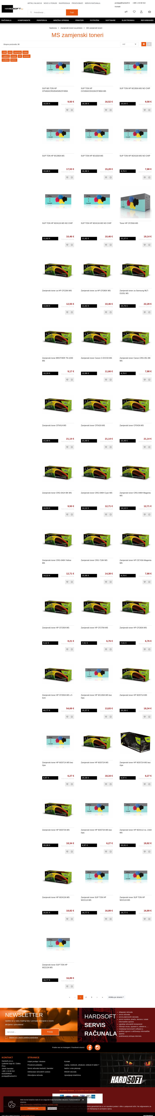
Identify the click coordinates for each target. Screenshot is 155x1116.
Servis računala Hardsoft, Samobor (40, 1068)
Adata (25, 52)
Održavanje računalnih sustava (39, 1072)
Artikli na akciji (35, 3)
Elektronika (128, 20)
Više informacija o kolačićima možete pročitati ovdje (39, 1104)
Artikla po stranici (116, 997)
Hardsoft (100, 1025)
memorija (17, 52)
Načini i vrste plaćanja (72, 1068)
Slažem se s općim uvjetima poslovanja (23, 1037)
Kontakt (117, 7)
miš (20, 56)
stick (10, 52)
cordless (6, 60)
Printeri (79, 20)
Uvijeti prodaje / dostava (36, 1061)
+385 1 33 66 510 (139, 3)
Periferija (42, 20)
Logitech (6, 56)
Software (111, 20)
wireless (27, 56)
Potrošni (94, 20)
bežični (13, 60)
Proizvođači (77, 3)
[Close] (33, 1108)
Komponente (24, 20)
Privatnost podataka (35, 1065)
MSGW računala (70, 1072)
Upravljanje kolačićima (72, 1075)
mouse (13, 56)
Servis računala (92, 3)
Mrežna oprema (61, 20)
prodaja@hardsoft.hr (122, 3)
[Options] (52, 1108)
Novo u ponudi (50, 3)
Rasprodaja (64, 3)
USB (4, 52)
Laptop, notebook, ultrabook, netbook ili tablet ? (81, 1065)
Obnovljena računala (35, 1075)
